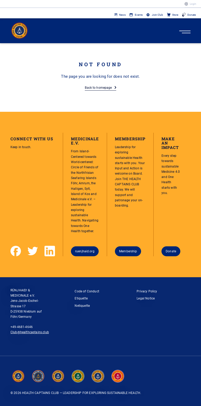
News (122, 14)
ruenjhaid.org (84, 251)
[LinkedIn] (49, 251)
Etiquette (81, 298)
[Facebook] (15, 251)
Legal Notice (146, 298)
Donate (191, 14)
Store (175, 14)
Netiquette (82, 306)
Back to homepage (98, 88)
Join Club (157, 14)
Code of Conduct (87, 291)
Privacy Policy (147, 291)
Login (193, 3)
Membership (128, 251)
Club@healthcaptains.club (29, 332)
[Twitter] (32, 251)
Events (139, 14)
